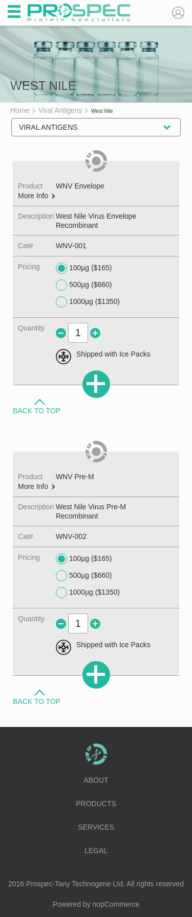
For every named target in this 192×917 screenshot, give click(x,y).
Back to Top (36, 410)
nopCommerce (116, 904)
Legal (96, 851)
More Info (36, 196)
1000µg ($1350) (88, 302)
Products (96, 804)
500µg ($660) (84, 285)
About (95, 780)
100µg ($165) (84, 268)
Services (96, 827)
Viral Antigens (48, 127)
